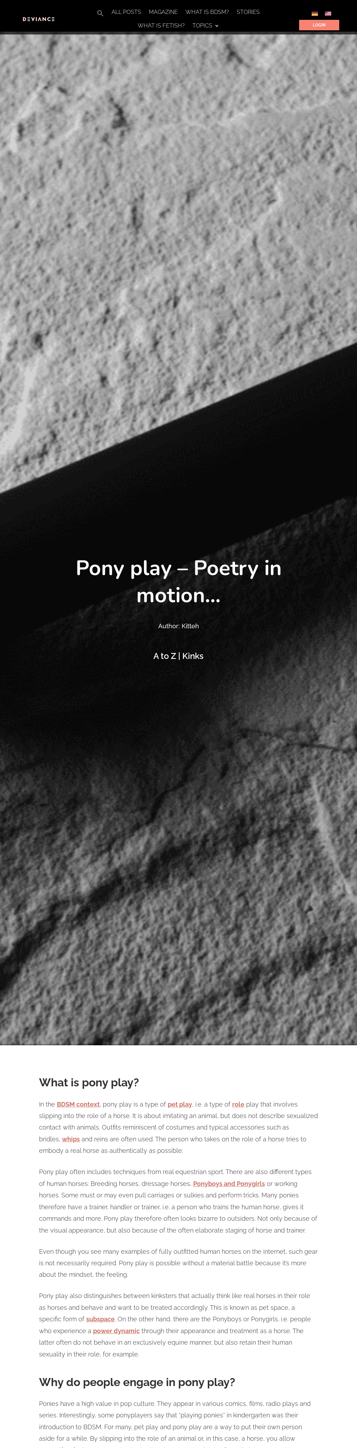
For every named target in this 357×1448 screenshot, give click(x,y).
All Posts (126, 12)
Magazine (163, 12)
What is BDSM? (207, 12)
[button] (100, 15)
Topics (202, 26)
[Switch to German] (314, 13)
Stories (248, 12)
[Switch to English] (328, 13)
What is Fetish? (161, 26)
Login (319, 25)
